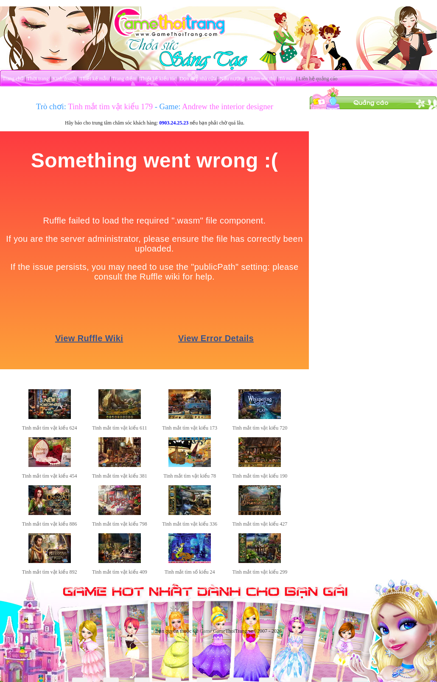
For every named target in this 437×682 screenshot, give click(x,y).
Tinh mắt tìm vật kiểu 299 (260, 572)
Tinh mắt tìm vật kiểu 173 (189, 428)
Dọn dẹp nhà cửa (198, 79)
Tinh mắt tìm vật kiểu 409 (119, 572)
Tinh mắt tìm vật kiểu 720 (260, 428)
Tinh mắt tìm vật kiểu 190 (260, 476)
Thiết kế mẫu (94, 79)
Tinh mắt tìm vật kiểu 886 (49, 524)
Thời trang (38, 79)
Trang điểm (124, 79)
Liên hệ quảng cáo (318, 79)
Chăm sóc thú (262, 79)
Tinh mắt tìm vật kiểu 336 (189, 524)
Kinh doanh (64, 79)
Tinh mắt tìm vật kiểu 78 (189, 476)
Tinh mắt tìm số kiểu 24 (190, 572)
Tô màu (287, 79)
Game (206, 631)
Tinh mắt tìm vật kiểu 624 (49, 428)
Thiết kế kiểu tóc (158, 79)
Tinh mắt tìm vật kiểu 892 (49, 572)
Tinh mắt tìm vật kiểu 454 (49, 476)
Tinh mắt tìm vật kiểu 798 (119, 524)
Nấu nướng (232, 79)
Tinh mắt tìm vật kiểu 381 (119, 476)
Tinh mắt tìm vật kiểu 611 (119, 428)
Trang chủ (13, 79)
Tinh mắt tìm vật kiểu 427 (260, 524)
